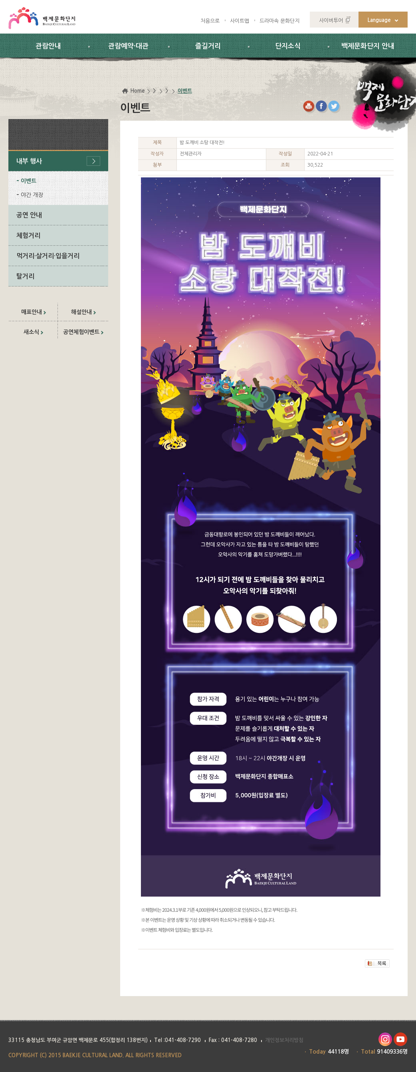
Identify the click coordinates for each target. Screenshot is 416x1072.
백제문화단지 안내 (367, 46)
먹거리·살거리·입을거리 (47, 256)
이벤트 (28, 181)
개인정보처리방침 (284, 1040)
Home (137, 90)
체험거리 (28, 236)
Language (379, 20)
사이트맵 (239, 21)
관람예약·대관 (128, 46)
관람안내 (48, 46)
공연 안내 (29, 215)
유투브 (401, 1039)
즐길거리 (208, 46)
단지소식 (288, 46)
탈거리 (25, 276)
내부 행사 (29, 161)
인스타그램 (385, 1039)
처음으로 (210, 21)
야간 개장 (32, 195)
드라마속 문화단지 (279, 21)
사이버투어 (331, 20)
